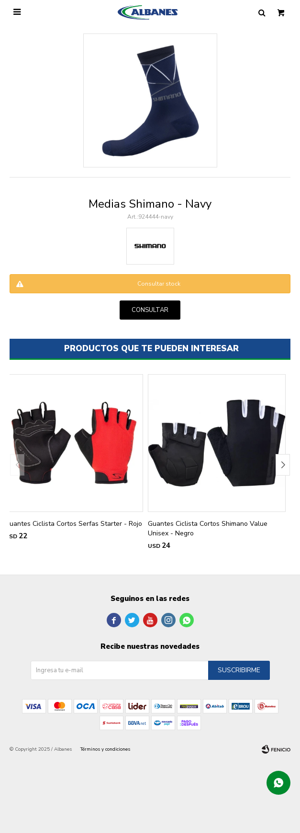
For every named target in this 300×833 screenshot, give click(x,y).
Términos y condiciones (105, 749)
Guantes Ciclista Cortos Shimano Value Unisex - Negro (207, 528)
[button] (283, 465)
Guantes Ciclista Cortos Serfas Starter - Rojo (73, 523)
